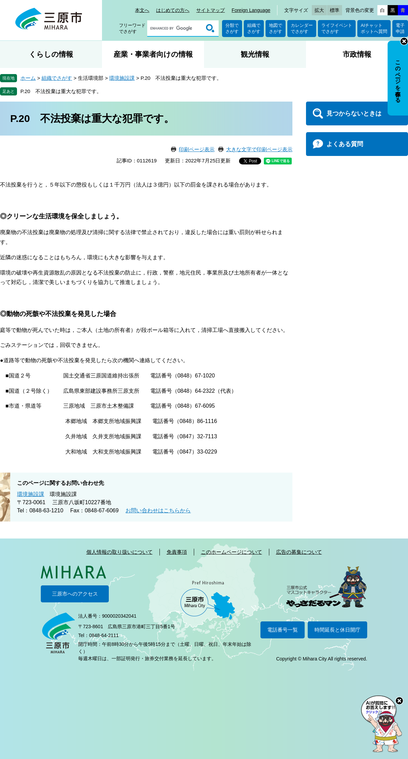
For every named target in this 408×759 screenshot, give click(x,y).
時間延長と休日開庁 (337, 630)
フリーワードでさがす (132, 28)
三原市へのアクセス (75, 594)
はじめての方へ (172, 10)
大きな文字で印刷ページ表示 (259, 149)
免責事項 (177, 552)
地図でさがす (275, 28)
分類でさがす (232, 28)
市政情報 (357, 54)
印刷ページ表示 (197, 149)
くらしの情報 (51, 54)
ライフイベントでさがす (336, 28)
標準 (334, 10)
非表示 (404, 41)
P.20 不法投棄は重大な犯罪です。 (61, 91)
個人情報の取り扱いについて (119, 552)
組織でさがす (253, 28)
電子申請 (400, 28)
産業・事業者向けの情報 (153, 54)
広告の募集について (299, 552)
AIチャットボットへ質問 (374, 28)
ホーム (28, 78)
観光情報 (255, 54)
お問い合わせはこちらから (158, 510)
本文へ (142, 10)
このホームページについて (231, 552)
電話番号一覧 (282, 630)
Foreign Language (251, 10)
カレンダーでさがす (302, 28)
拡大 (319, 10)
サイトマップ (210, 10)
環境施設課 (122, 78)
